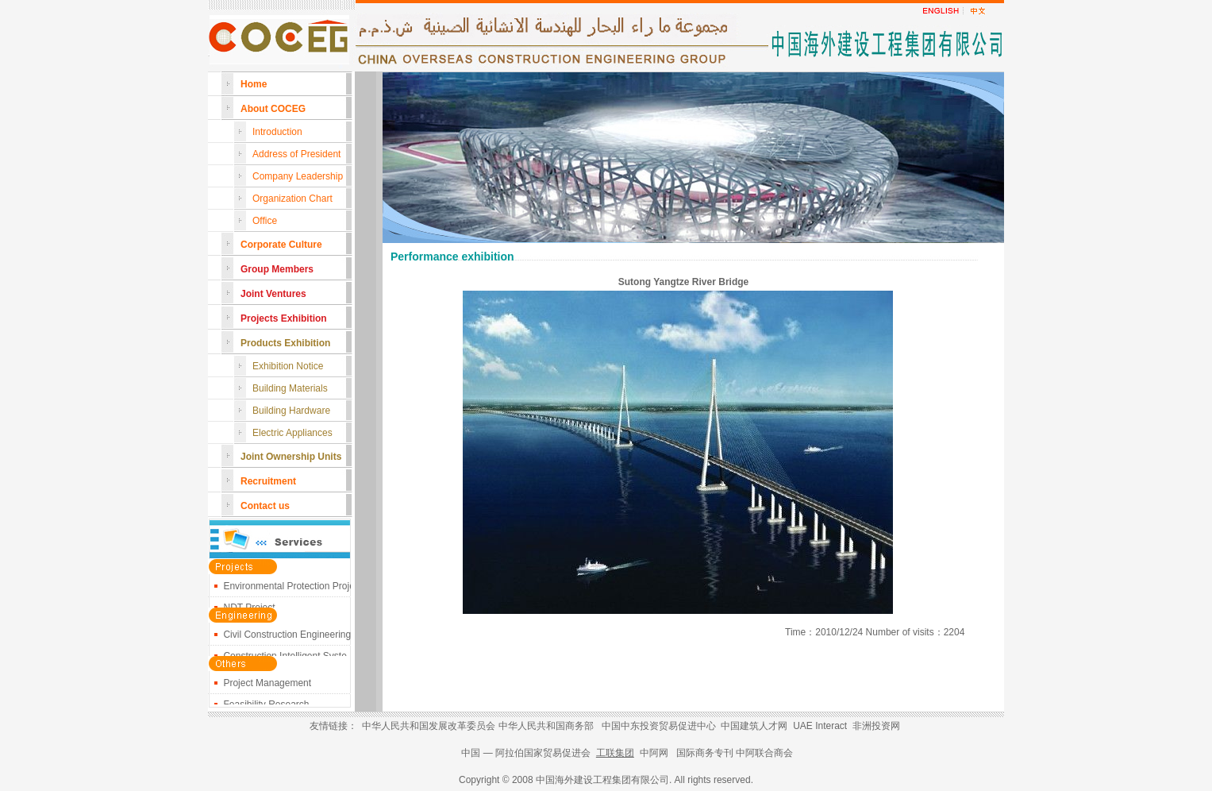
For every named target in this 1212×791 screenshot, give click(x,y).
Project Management (267, 685)
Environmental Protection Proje (288, 588)
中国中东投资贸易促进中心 (659, 725)
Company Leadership (297, 176)
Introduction (277, 131)
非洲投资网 (876, 725)
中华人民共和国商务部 (546, 725)
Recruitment (268, 481)
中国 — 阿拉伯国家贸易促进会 (527, 752)
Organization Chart (292, 198)
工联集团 (615, 752)
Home (253, 84)
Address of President (296, 154)
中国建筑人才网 (754, 725)
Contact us (265, 505)
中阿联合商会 (764, 752)
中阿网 (654, 752)
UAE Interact (820, 725)
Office (264, 220)
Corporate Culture (281, 244)
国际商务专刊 (704, 752)
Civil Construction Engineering (287, 636)
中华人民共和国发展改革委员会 (428, 725)
